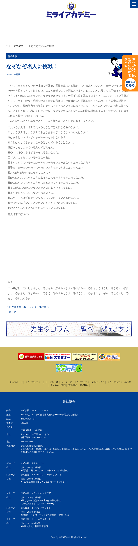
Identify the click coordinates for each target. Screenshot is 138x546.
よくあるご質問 (58, 385)
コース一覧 (66, 382)
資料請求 (72, 385)
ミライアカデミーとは (36, 382)
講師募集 (84, 385)
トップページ (16, 382)
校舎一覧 (54, 382)
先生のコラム (21, 46)
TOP (8, 46)
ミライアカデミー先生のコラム (89, 382)
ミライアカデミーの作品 (119, 382)
